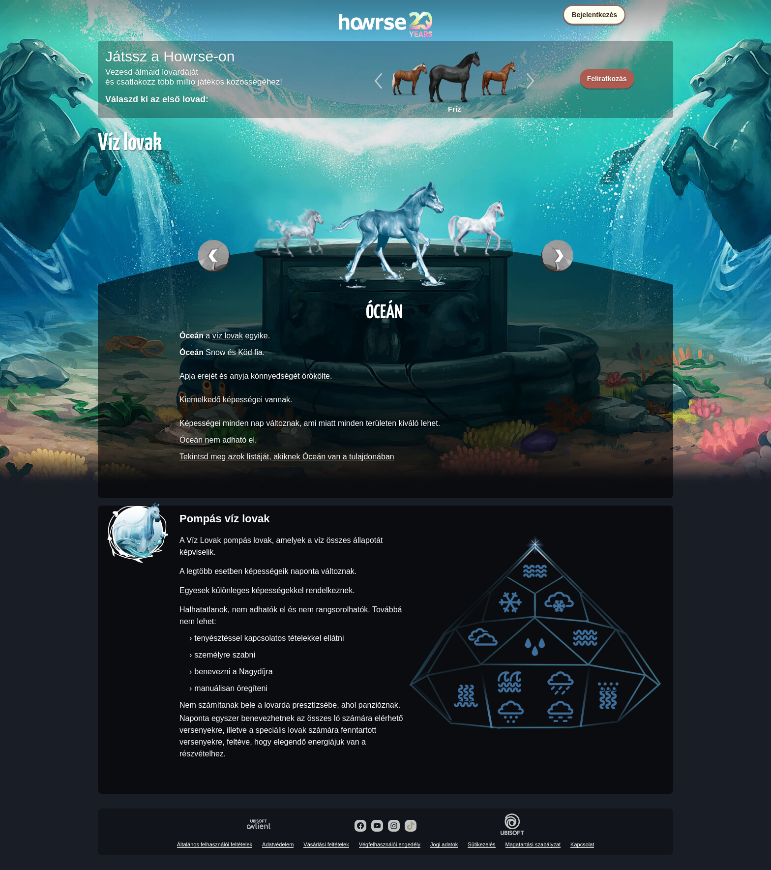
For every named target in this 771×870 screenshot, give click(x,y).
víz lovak (227, 335)
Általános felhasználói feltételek (214, 844)
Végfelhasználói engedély (389, 844)
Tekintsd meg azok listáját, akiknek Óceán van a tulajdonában (286, 456)
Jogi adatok (444, 844)
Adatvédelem (278, 844)
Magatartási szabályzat (533, 844)
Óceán (384, 311)
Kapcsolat (582, 844)
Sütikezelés (481, 844)
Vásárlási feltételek (326, 844)
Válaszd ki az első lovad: (156, 99)
